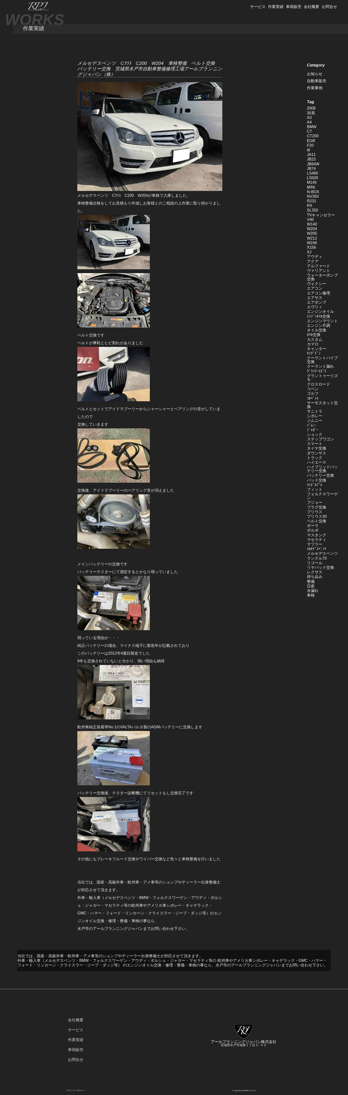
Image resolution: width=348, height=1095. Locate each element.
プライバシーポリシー (75, 1090)
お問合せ (329, 7)
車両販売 (293, 7)
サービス (258, 7)
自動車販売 (316, 81)
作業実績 (275, 7)
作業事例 (314, 88)
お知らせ (314, 74)
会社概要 (311, 7)
